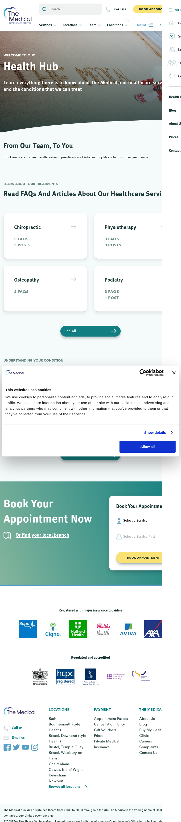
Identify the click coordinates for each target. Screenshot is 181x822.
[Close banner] (174, 372)
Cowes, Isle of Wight (66, 769)
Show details (155, 432)
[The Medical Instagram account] (34, 746)
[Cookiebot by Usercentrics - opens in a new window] (143, 372)
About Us (147, 719)
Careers (145, 741)
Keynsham (57, 775)
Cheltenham (59, 764)
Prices (98, 735)
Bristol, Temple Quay (66, 747)
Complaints (148, 747)
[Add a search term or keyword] (70, 9)
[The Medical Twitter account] (16, 746)
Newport (56, 781)
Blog (143, 724)
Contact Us (148, 752)
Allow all (147, 447)
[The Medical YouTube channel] (25, 746)
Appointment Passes (111, 719)
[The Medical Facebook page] (7, 746)
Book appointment (143, 557)
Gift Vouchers (105, 730)
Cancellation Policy (109, 724)
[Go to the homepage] (17, 15)
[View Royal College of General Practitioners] (91, 676)
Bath (52, 719)
